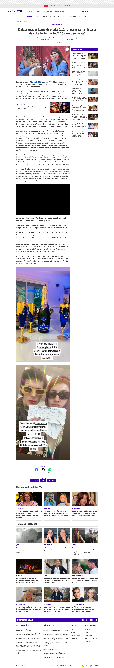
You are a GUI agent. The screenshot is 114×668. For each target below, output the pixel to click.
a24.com (67, 6)
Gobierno (38, 16)
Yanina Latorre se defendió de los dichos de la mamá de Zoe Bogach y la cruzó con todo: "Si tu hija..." (28, 646)
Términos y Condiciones (22, 665)
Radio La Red (88, 634)
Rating (30, 11)
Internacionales (47, 11)
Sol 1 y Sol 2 (51, 480)
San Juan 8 (88, 641)
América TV (88, 631)
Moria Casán (35, 480)
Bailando (43, 480)
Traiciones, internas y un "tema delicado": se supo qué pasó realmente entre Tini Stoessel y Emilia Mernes (55, 630)
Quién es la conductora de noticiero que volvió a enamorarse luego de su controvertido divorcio (28, 637)
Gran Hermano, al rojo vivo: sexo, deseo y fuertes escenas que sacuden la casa (28, 629)
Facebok (36, 470)
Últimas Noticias (60, 11)
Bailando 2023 (36, 82)
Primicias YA (18, 21)
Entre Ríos (45, 16)
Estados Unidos (72, 16)
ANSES (59, 16)
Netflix (64, 16)
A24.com (87, 628)
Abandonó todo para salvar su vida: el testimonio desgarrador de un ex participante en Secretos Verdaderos (28, 651)
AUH (80, 16)
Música (37, 11)
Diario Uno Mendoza (91, 638)
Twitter (43, 470)
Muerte (85, 16)
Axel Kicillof (52, 16)
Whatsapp (50, 470)
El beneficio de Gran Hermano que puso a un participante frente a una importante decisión (27, 641)
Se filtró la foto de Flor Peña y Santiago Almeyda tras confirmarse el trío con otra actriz (28, 633)
